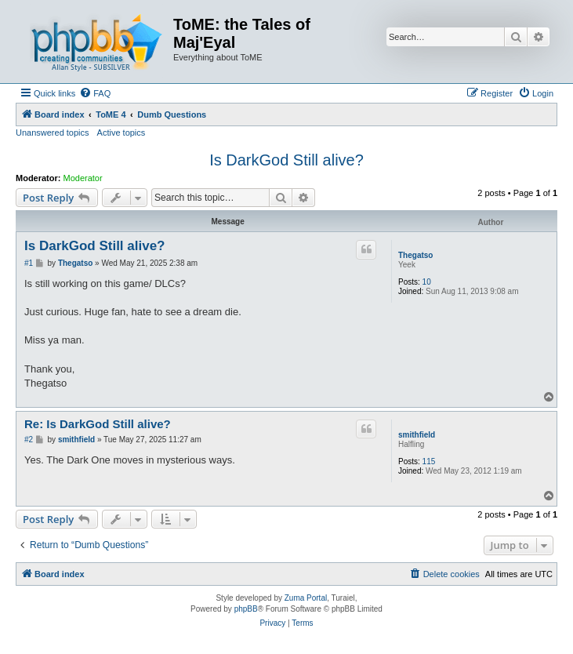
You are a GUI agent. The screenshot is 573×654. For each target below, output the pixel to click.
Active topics (121, 132)
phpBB (246, 609)
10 (426, 282)
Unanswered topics (52, 132)
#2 (28, 439)
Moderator (83, 178)
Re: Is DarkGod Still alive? (97, 424)
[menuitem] (95, 93)
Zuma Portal (306, 598)
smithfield (416, 435)
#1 (28, 263)
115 (429, 461)
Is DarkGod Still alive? (286, 160)
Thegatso (415, 255)
